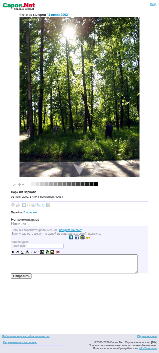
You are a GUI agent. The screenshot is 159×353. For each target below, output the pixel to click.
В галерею (30, 212)
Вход (153, 4)
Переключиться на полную (20, 342)
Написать (19, 223)
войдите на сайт (70, 230)
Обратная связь (147, 336)
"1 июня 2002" (58, 15)
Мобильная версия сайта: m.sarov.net (26, 336)
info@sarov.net (148, 348)
